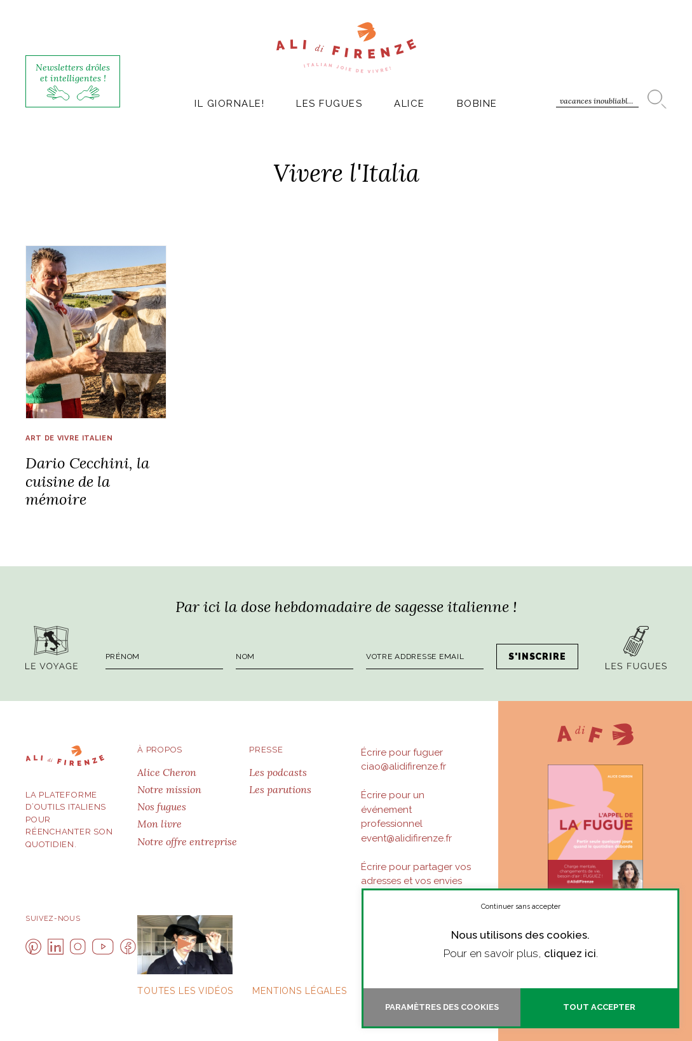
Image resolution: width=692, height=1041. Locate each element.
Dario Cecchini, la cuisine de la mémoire (87, 481)
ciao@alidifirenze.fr (403, 766)
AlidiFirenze (346, 47)
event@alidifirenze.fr (406, 838)
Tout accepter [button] (599, 1007)
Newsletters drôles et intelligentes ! (73, 81)
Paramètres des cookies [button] (442, 1007)
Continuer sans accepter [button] (520, 906)
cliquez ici (570, 953)
